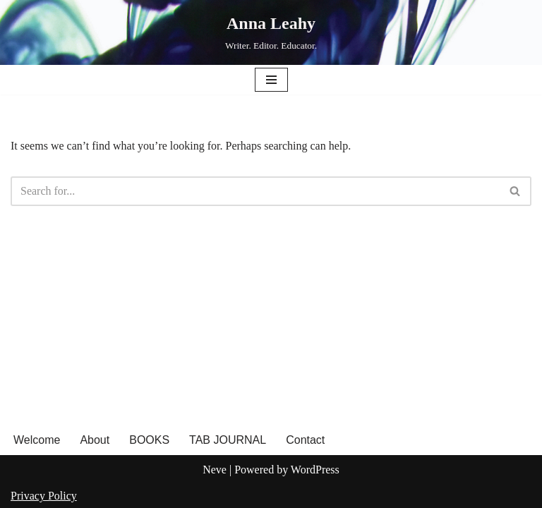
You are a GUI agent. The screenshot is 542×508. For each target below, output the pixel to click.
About (94, 440)
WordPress (315, 470)
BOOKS (149, 440)
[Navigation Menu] (271, 80)
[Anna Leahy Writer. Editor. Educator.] (271, 32)
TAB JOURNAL (227, 440)
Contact (305, 440)
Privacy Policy (44, 496)
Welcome (36, 440)
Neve (215, 470)
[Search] (255, 191)
